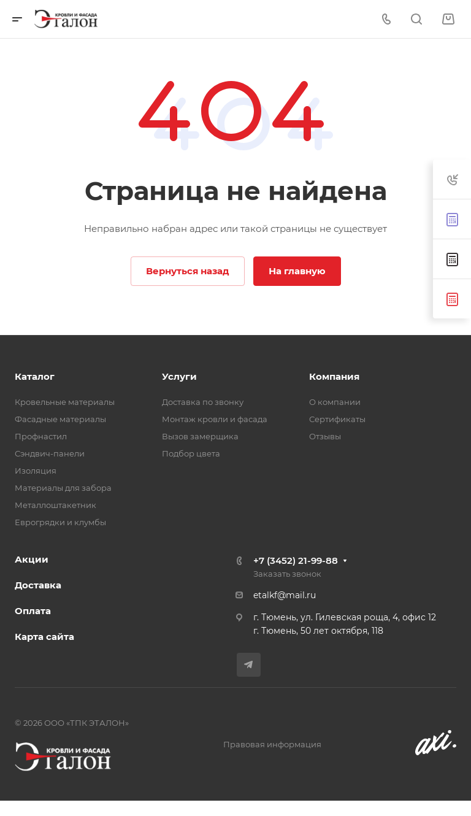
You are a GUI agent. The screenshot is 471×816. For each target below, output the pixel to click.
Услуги (179, 376)
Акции (31, 559)
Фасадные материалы (60, 419)
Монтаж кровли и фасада (214, 419)
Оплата (33, 611)
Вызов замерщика (200, 436)
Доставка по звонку (202, 402)
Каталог (35, 376)
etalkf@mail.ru (284, 595)
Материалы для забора (63, 488)
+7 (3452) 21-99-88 (295, 560)
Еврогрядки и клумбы (60, 522)
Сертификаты (337, 419)
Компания (334, 376)
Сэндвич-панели (50, 453)
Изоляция (35, 470)
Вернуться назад (187, 271)
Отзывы (325, 436)
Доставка (38, 585)
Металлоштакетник (55, 505)
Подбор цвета (191, 453)
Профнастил (41, 436)
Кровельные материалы (65, 402)
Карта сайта (44, 636)
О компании (335, 402)
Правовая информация (272, 744)
